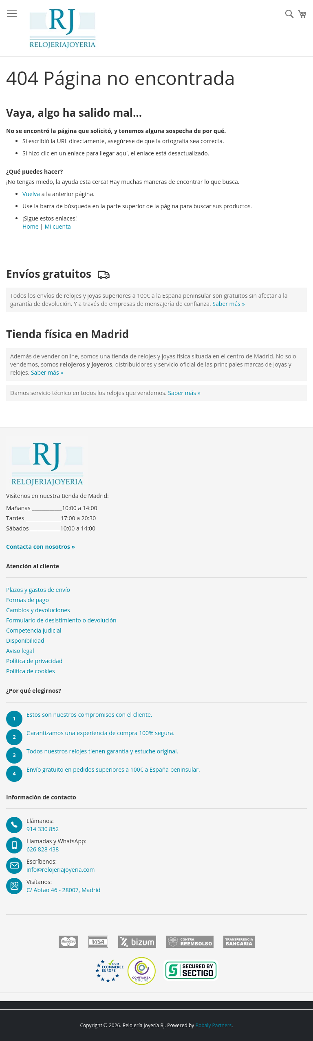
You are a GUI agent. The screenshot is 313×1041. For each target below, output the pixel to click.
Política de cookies (30, 671)
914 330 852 (42, 829)
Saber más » (228, 304)
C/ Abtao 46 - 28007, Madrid (63, 890)
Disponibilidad (25, 640)
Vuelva (31, 194)
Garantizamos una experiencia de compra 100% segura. (100, 733)
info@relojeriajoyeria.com (60, 869)
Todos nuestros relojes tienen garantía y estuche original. (102, 751)
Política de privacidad (34, 661)
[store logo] (62, 28)
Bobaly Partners (213, 1025)
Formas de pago (27, 600)
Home (30, 226)
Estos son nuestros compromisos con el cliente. (89, 714)
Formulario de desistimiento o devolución (61, 620)
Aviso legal (20, 651)
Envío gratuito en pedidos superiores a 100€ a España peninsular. (113, 769)
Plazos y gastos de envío (38, 590)
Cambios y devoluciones (38, 610)
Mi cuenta (58, 226)
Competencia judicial (34, 630)
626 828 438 (42, 849)
